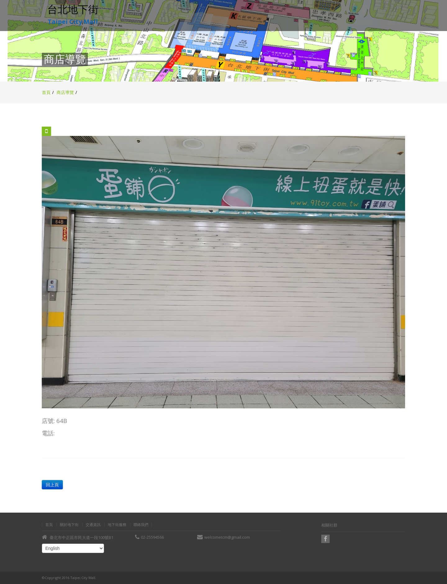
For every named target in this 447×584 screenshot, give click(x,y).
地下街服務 (117, 525)
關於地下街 (69, 525)
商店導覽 (65, 92)
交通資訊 (93, 525)
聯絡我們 (140, 525)
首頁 (46, 92)
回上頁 (52, 484)
